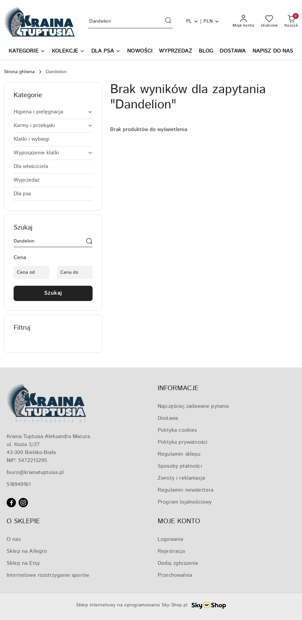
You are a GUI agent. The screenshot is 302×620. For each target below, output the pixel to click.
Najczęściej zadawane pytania (193, 406)
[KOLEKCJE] (68, 51)
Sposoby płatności (180, 466)
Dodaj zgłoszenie (178, 563)
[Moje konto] (243, 22)
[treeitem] (53, 112)
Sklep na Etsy (23, 563)
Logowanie (171, 539)
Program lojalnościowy (185, 502)
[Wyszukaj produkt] (130, 21)
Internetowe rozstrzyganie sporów (48, 575)
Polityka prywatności (182, 442)
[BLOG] (206, 51)
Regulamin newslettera (185, 490)
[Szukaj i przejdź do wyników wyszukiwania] (168, 22)
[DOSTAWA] (233, 51)
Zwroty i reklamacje (181, 478)
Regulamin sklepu (179, 454)
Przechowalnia (175, 575)
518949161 (19, 484)
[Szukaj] (89, 242)
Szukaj (53, 293)
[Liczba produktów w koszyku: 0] (291, 22)
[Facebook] (11, 502)
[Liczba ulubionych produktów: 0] (269, 22)
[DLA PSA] (105, 51)
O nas (14, 539)
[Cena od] (31, 272)
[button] (27, 51)
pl (192, 21)
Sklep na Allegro (27, 551)
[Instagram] (23, 502)
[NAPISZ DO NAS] (273, 51)
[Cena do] (75, 272)
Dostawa (168, 418)
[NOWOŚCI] (139, 51)
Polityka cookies (177, 430)
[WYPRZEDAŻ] (175, 51)
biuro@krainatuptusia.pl (35, 472)
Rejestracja (171, 551)
